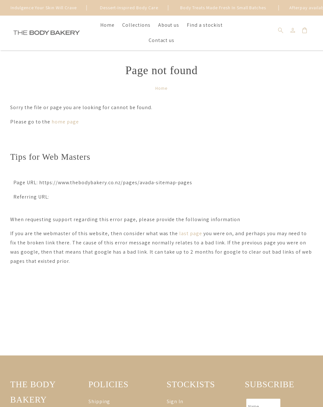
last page (190, 233)
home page (65, 121)
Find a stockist (204, 25)
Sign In (175, 401)
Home (107, 25)
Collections (136, 25)
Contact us (162, 40)
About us (168, 25)
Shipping (99, 401)
